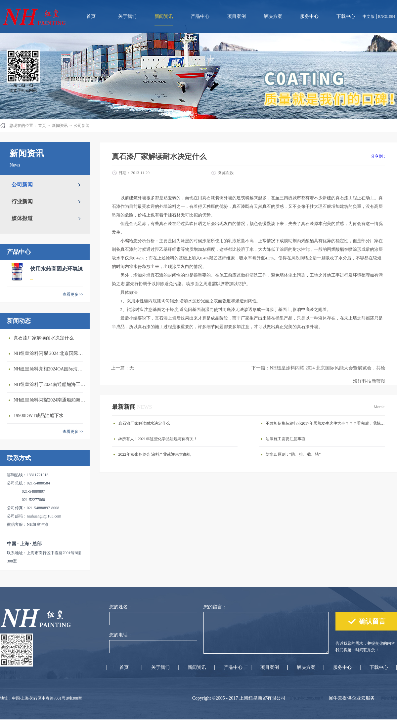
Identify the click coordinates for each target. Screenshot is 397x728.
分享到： (379, 156)
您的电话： (120, 634)
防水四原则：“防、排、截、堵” (293, 454)
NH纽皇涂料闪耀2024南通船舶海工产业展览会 (50, 400)
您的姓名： (120, 606)
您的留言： (215, 606)
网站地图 (388, 698)
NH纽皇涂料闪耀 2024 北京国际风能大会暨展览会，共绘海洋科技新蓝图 (50, 353)
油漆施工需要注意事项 (285, 439)
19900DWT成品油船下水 (39, 415)
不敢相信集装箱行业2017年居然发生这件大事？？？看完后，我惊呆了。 (327, 423)
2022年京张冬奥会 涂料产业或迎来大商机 (154, 454)
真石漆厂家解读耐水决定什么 (44, 337)
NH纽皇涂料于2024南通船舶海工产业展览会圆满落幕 (50, 384)
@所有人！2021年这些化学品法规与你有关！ (158, 439)
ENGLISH (386, 16)
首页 (91, 16)
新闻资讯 (60, 125)
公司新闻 (82, 125)
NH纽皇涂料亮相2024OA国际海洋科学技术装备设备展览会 (50, 368)
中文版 (369, 16)
